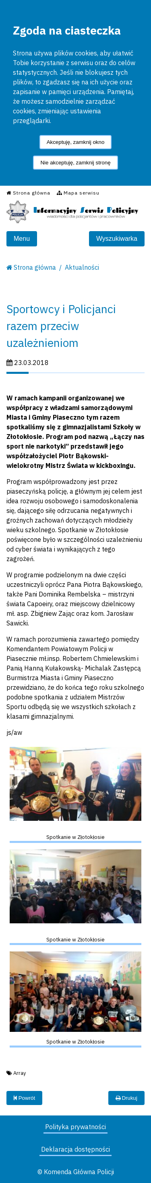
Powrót (24, 1098)
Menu (22, 238)
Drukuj (126, 1098)
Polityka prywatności (75, 1127)
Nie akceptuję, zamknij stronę (75, 163)
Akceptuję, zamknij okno (76, 142)
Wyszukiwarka (116, 238)
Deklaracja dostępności (75, 1149)
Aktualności (82, 267)
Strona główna (35, 267)
